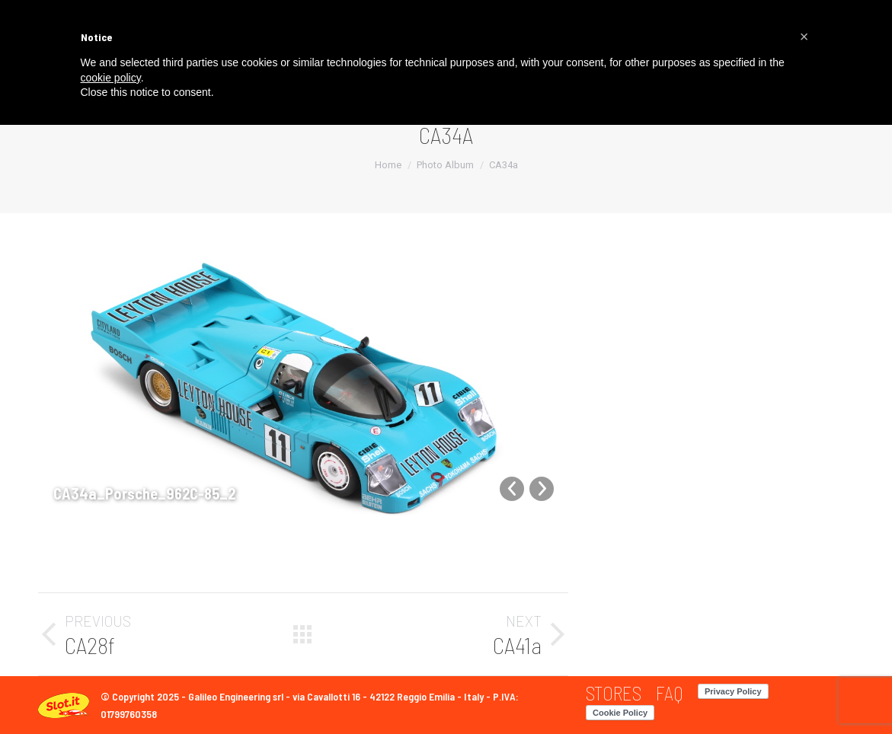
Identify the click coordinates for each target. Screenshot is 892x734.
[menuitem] (613, 693)
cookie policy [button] (111, 78)
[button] (804, 36)
